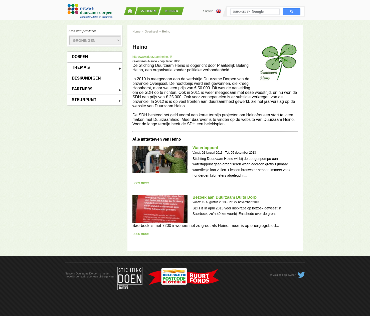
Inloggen (171, 11)
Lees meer (140, 183)
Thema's (81, 67)
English (212, 11)
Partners (82, 89)
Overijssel (151, 31)
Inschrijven (148, 11)
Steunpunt (84, 99)
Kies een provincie (82, 31)
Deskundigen (86, 78)
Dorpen (80, 56)
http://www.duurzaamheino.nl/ (152, 57)
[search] (254, 12)
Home (136, 31)
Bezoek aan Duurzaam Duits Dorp (225, 197)
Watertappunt (205, 148)
